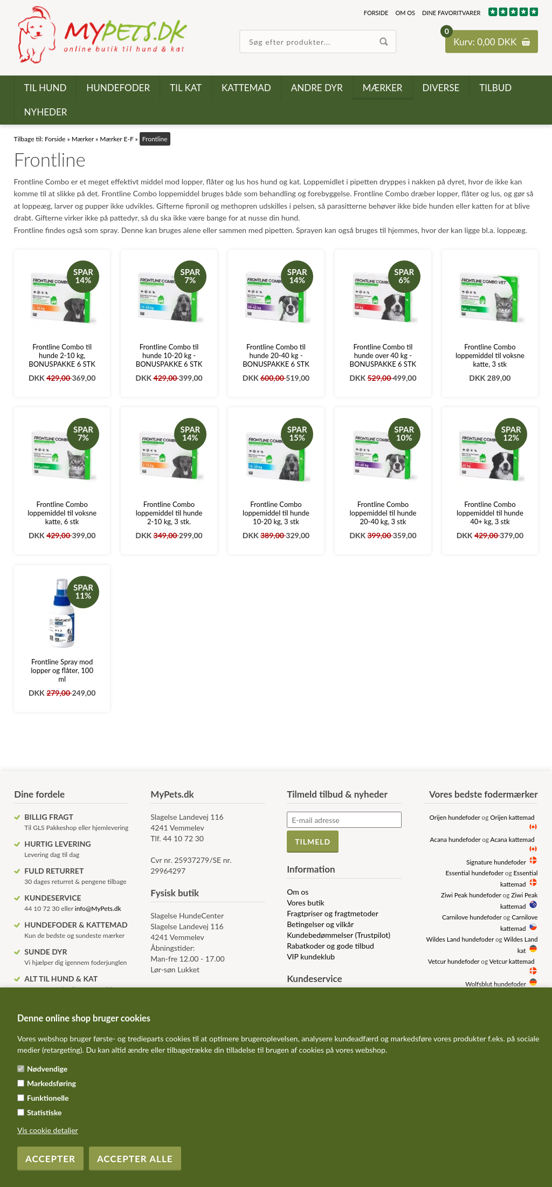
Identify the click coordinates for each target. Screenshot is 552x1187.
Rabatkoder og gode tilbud (330, 945)
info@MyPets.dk (98, 908)
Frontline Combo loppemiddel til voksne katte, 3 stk (490, 355)
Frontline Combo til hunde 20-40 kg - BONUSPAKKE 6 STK (276, 355)
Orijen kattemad (512, 817)
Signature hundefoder (496, 862)
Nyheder (45, 112)
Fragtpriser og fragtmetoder (332, 913)
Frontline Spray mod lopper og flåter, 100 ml (62, 670)
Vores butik (306, 902)
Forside (376, 12)
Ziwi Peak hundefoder (471, 894)
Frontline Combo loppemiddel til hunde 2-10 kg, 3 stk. (169, 513)
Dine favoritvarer (451, 12)
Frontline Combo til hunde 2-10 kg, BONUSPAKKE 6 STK (62, 355)
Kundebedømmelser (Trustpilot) (338, 934)
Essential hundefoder (474, 872)
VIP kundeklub (311, 956)
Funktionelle (48, 1097)
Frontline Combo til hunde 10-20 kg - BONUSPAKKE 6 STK (169, 355)
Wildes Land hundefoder (460, 939)
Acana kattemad (513, 839)
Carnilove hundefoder (472, 917)
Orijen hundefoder (455, 817)
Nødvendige (47, 1068)
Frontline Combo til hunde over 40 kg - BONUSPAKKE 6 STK (383, 355)
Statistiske (44, 1112)
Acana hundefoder (455, 839)
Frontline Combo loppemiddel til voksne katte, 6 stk (61, 513)
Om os (405, 12)
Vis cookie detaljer (47, 1130)
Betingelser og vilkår (320, 924)
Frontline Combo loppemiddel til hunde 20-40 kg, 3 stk (383, 513)
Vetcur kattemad (512, 961)
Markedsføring (51, 1083)
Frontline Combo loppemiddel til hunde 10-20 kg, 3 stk (276, 513)
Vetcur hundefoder (454, 961)
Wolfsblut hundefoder (495, 983)
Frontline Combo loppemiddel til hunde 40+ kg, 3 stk (490, 513)
